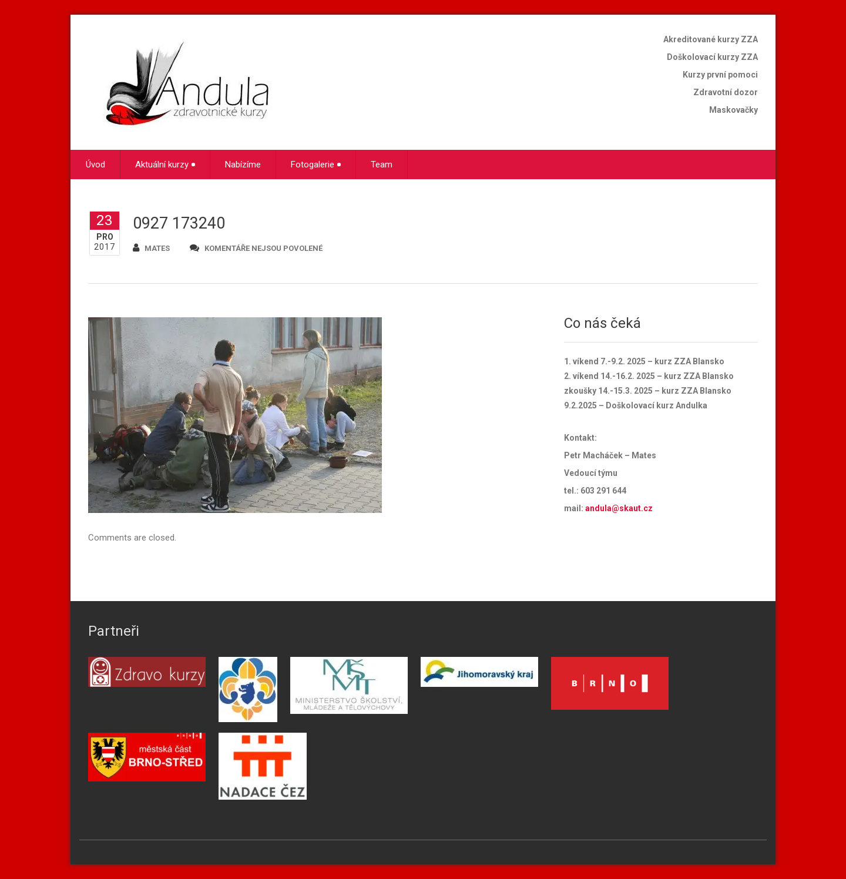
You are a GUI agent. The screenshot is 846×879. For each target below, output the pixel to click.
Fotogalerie (316, 164)
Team (381, 164)
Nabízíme (243, 164)
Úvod (95, 164)
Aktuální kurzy (165, 164)
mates (151, 248)
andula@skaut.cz (619, 508)
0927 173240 (179, 223)
